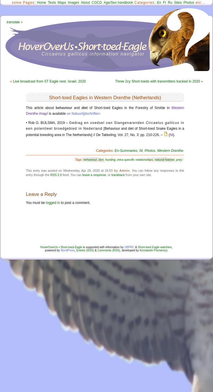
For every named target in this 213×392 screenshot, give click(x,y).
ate (13, 22)
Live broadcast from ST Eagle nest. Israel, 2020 (49, 81)
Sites (178, 3)
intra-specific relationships (135, 159)
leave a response (94, 175)
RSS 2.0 (56, 175)
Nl (171, 135)
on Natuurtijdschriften (83, 114)
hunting (110, 159)
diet (100, 159)
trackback (118, 175)
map (43, 114)
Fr (164, 3)
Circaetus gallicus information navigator (93, 53)
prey (179, 159)
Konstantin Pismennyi (153, 250)
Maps (62, 3)
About (85, 3)
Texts (52, 3)
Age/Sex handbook (118, 3)
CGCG (97, 3)
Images (73, 3)
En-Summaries (126, 151)
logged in (53, 203)
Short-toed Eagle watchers (155, 247)
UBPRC (129, 247)
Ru (170, 3)
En (159, 3)
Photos (188, 3)
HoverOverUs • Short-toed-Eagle (61, 247)
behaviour (90, 159)
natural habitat (164, 159)
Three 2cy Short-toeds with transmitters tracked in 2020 (157, 81)
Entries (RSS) (85, 250)
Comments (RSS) (109, 250)
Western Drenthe (170, 151)
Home (41, 3)
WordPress (68, 250)
